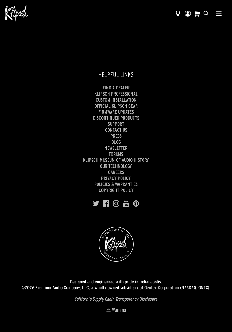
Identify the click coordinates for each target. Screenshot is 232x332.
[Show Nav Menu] (219, 13)
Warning (116, 309)
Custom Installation (116, 99)
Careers (116, 172)
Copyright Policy (116, 190)
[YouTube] (126, 203)
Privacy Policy (116, 178)
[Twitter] (96, 203)
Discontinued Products (116, 118)
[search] (206, 13)
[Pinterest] (136, 203)
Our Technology (116, 166)
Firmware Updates (116, 111)
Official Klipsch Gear (116, 105)
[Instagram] (116, 203)
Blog (116, 142)
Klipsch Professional (116, 93)
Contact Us (116, 130)
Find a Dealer (116, 87)
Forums (116, 154)
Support (116, 124)
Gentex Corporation (161, 287)
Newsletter (116, 148)
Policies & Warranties (116, 184)
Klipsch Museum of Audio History (116, 160)
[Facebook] (106, 203)
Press (116, 136)
